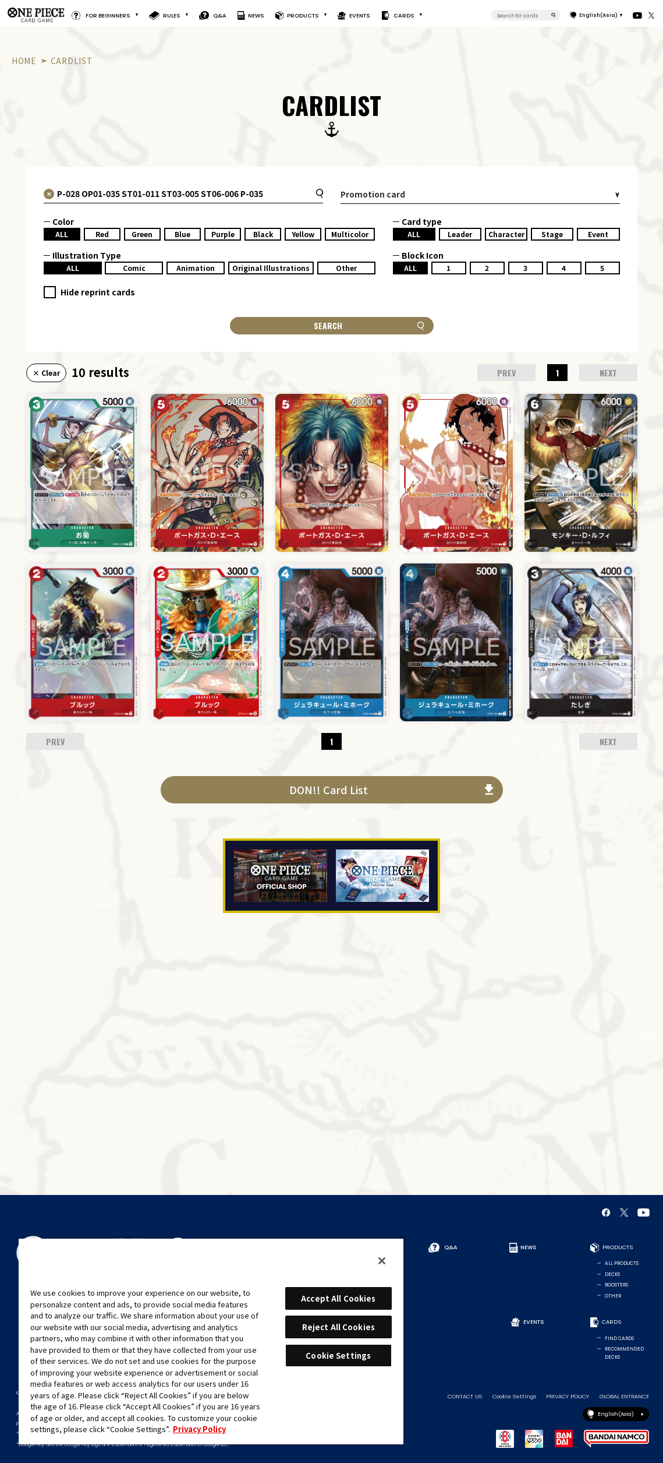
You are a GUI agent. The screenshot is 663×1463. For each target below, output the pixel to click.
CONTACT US (465, 1396)
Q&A (219, 15)
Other (346, 268)
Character (506, 234)
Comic (134, 268)
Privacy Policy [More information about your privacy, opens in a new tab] (199, 1428)
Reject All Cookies (338, 1326)
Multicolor (349, 234)
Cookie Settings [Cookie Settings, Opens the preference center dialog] (338, 1355)
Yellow (303, 234)
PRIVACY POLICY (567, 1396)
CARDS (403, 15)
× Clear (46, 373)
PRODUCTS (302, 15)
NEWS (256, 15)
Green (142, 234)
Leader (460, 234)
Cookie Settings (514, 1396)
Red (102, 234)
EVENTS (360, 15)
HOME (24, 60)
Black (263, 234)
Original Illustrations (271, 268)
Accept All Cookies (338, 1298)
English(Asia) (598, 15)
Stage (552, 234)
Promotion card (373, 194)
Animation (195, 268)
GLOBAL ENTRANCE (624, 1396)
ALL (61, 234)
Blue (182, 234)
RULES (171, 15)
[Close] (382, 1261)
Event (598, 234)
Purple (223, 234)
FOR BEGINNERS (108, 15)
